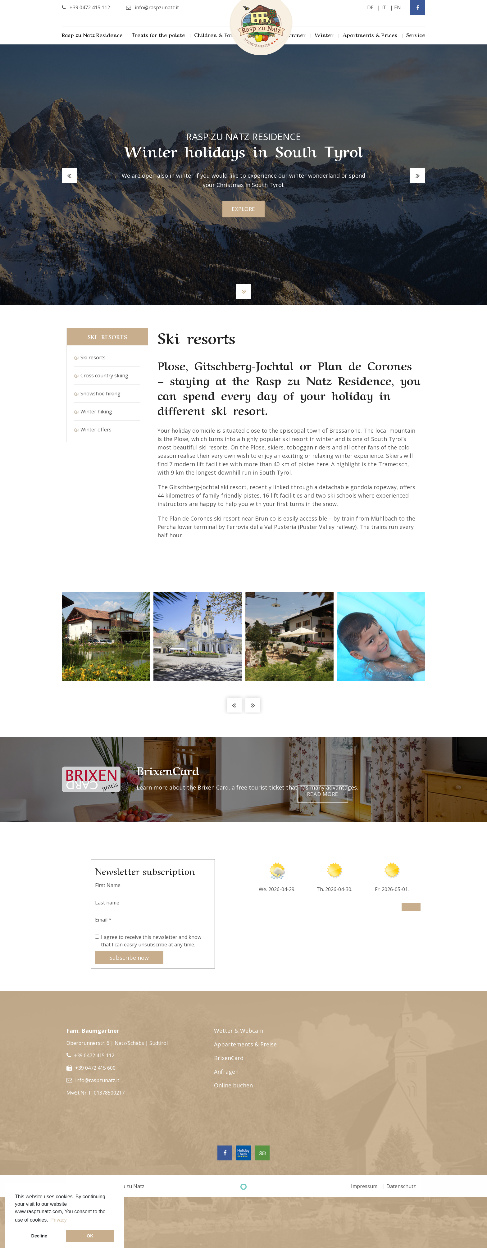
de (370, 7)
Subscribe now (129, 957)
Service (415, 34)
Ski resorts (93, 357)
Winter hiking (96, 411)
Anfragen (226, 1071)
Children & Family (218, 34)
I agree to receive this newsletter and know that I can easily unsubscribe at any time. (151, 941)
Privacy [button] (58, 1220)
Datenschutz (401, 1186)
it (383, 7)
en (397, 7)
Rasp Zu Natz (261, 27)
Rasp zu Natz (129, 1186)
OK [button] (90, 1235)
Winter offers (96, 429)
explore (244, 209)
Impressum (364, 1186)
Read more (392, 779)
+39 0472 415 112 (94, 1055)
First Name (108, 885)
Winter (324, 34)
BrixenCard (229, 1058)
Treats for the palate (158, 34)
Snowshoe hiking (100, 393)
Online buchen (233, 1085)
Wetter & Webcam (238, 1030)
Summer (295, 34)
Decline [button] (39, 1235)
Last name (107, 902)
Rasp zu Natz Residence (92, 34)
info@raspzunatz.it (97, 1080)
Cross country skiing (104, 375)
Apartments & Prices (370, 34)
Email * (103, 919)
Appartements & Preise (245, 1044)
